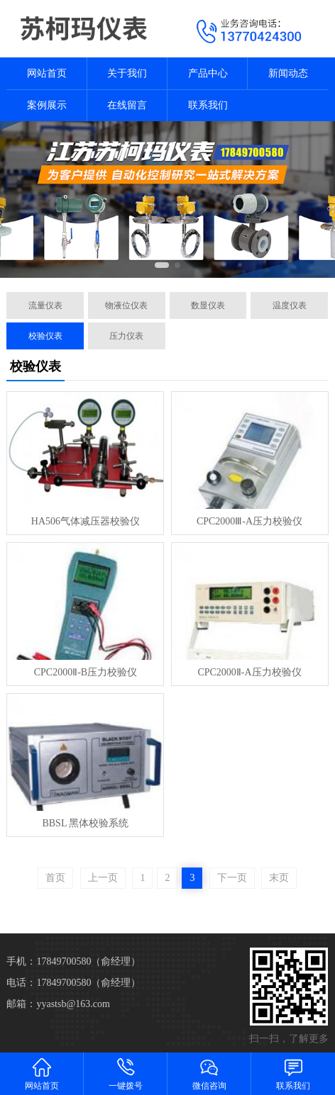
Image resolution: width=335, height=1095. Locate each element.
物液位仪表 (126, 305)
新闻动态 (288, 73)
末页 (279, 877)
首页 (55, 877)
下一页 (232, 877)
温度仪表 (290, 305)
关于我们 (127, 73)
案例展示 (47, 105)
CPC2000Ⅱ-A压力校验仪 (249, 672)
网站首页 (47, 73)
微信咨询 (209, 1073)
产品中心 (208, 73)
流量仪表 (45, 305)
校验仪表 (45, 336)
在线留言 (127, 105)
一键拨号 (126, 1073)
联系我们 (208, 105)
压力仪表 (126, 336)
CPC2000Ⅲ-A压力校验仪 (249, 521)
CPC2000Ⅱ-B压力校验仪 (85, 672)
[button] (162, 265)
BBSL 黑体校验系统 (85, 823)
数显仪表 (208, 305)
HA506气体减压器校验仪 (85, 521)
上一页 (103, 877)
